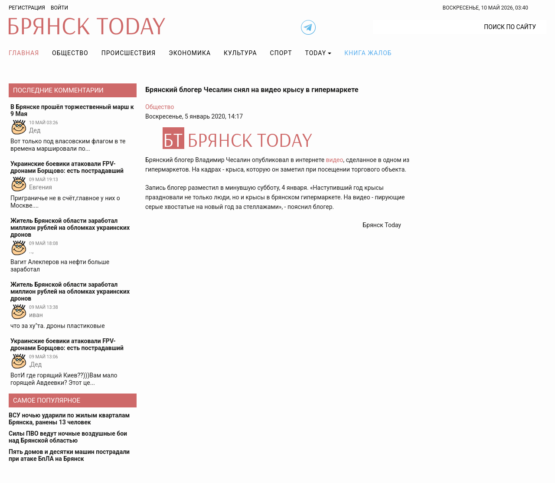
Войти (59, 8)
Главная (24, 53)
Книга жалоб (368, 53)
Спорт (281, 53)
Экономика (190, 53)
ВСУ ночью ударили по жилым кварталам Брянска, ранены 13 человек (69, 419)
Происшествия (128, 53)
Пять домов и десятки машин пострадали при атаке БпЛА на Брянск (69, 455)
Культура (240, 53)
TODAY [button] (315, 53)
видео (334, 159)
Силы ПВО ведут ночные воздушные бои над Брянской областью (68, 437)
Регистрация (27, 8)
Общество (70, 53)
